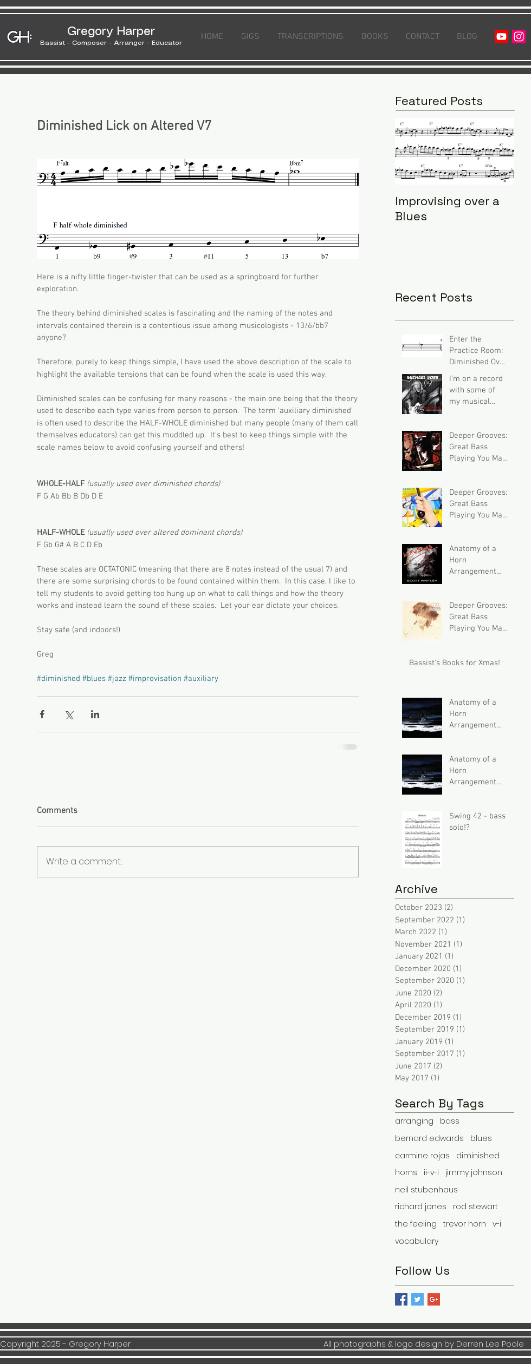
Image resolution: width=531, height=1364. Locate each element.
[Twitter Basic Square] (417, 1299)
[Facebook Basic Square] (401, 1299)
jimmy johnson (473, 1173)
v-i (497, 1224)
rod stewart (475, 1207)
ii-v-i (431, 1173)
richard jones (420, 1207)
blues (481, 1138)
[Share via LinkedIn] (95, 714)
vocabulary (416, 1241)
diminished (478, 1156)
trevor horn (464, 1224)
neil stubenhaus (426, 1190)
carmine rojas (422, 1156)
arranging (414, 1121)
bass (449, 1121)
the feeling (416, 1224)
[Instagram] (519, 36)
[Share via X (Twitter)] (68, 714)
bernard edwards (429, 1138)
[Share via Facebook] (42, 714)
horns (406, 1173)
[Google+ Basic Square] (434, 1299)
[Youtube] (501, 36)
